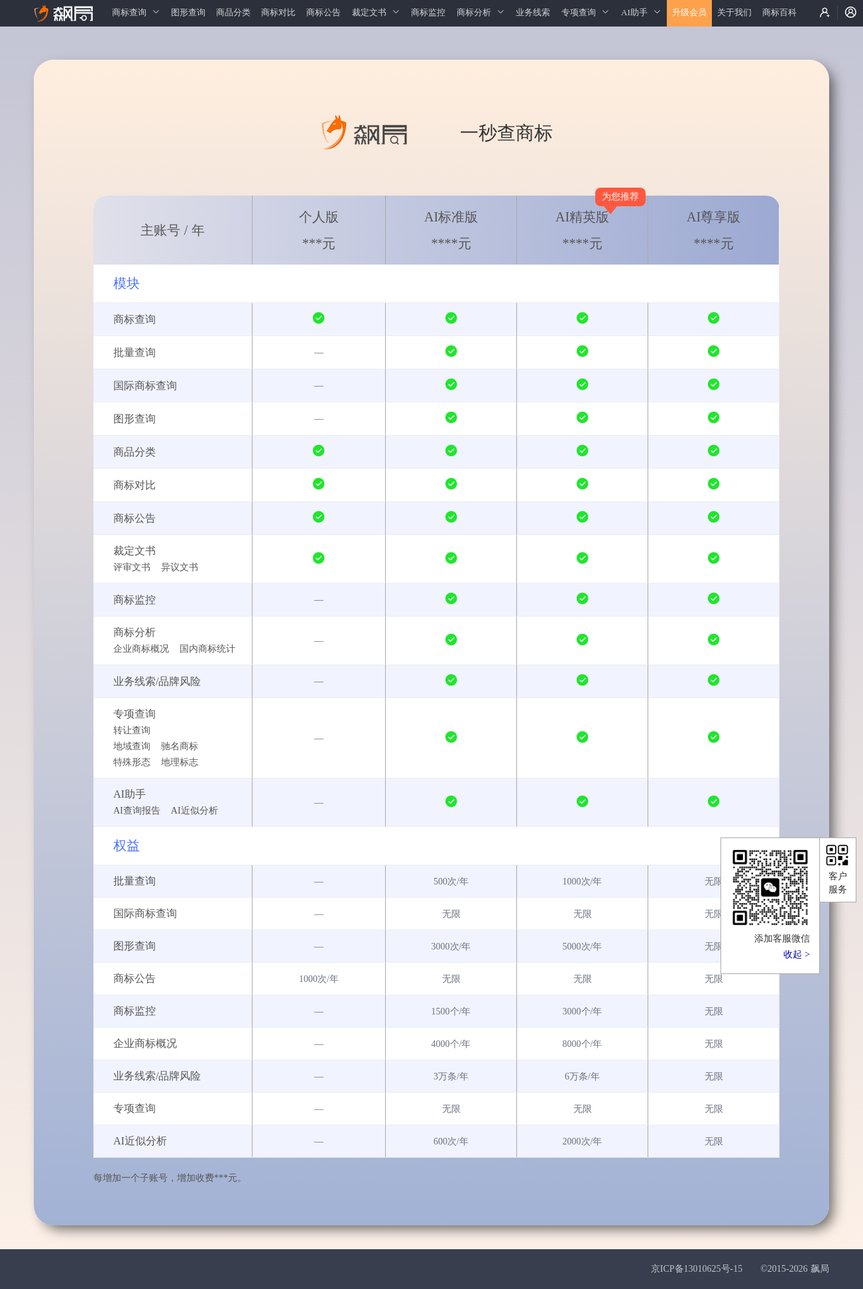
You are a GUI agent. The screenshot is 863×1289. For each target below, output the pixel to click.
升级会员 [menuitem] (689, 12)
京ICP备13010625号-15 (696, 1269)
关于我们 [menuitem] (734, 12)
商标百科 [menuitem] (779, 12)
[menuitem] (136, 13)
